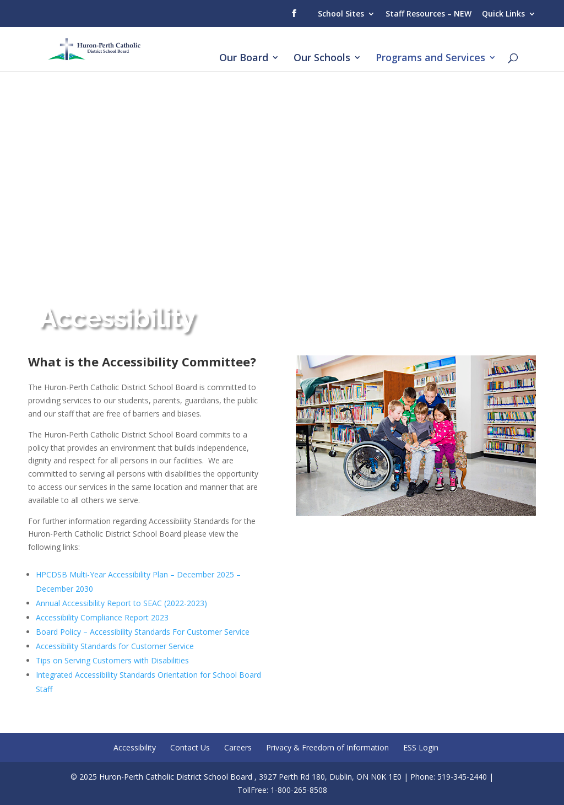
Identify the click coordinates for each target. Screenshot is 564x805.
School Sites (341, 13)
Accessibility (134, 747)
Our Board (243, 58)
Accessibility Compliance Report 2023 (102, 617)
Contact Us (190, 747)
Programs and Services (430, 58)
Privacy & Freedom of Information (327, 747)
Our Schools (322, 58)
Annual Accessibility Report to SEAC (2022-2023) (121, 603)
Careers (238, 747)
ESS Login (420, 747)
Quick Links (503, 13)
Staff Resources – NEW (428, 13)
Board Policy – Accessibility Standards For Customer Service (143, 631)
